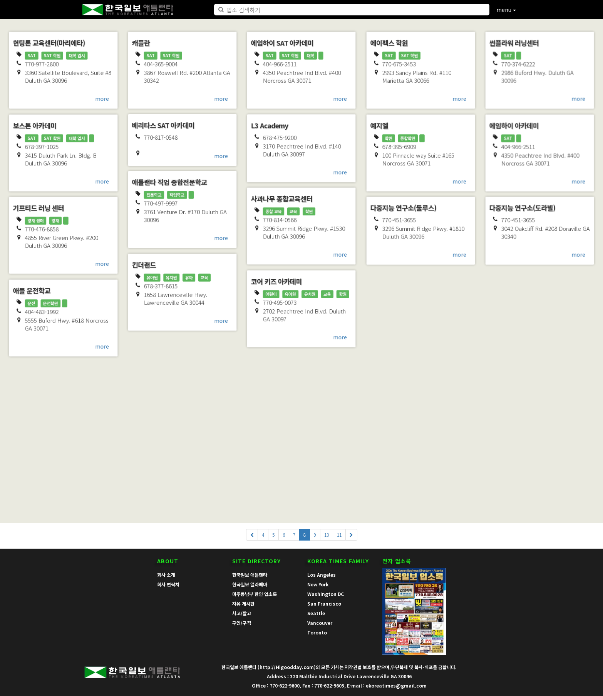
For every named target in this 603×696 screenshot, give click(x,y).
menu (506, 9)
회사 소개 (166, 574)
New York (317, 584)
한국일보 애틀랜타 (249, 574)
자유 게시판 (243, 603)
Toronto (317, 632)
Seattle (316, 613)
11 (339, 534)
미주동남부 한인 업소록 (254, 594)
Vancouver (319, 622)
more (103, 99)
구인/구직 (241, 622)
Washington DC (325, 594)
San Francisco (324, 603)
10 (326, 534)
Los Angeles (321, 574)
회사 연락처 (168, 584)
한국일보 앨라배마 (249, 584)
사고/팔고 (241, 613)
